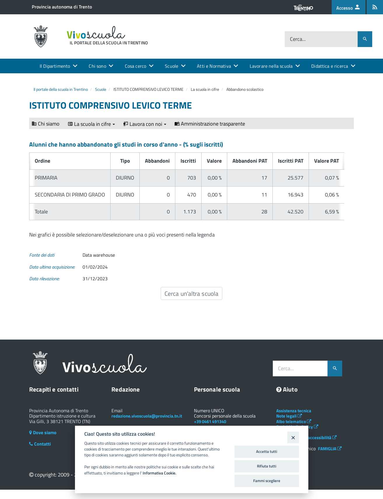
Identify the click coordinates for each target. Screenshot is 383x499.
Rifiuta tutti (266, 466)
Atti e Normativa (214, 65)
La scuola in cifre (91, 124)
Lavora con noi (144, 124)
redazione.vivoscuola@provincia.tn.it (146, 416)
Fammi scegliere (266, 481)
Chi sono (97, 65)
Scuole (171, 65)
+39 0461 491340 (210, 421)
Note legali (289, 416)
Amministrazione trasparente (209, 124)
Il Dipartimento (55, 65)
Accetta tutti (266, 451)
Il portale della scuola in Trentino (61, 89)
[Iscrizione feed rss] (375, 7)
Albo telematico (293, 421)
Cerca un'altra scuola (191, 293)
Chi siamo (46, 124)
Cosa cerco (135, 65)
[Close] (293, 437)
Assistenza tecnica (293, 410)
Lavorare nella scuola (271, 65)
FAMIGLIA (330, 448)
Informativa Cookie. (159, 473)
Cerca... (298, 39)
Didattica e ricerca (329, 65)
